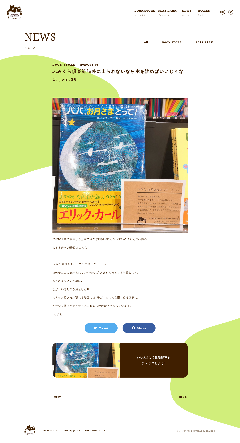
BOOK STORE (172, 42)
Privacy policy (72, 430)
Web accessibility (95, 430)
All (146, 42)
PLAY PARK (204, 42)
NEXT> (183, 396)
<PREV (56, 396)
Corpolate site (51, 430)
